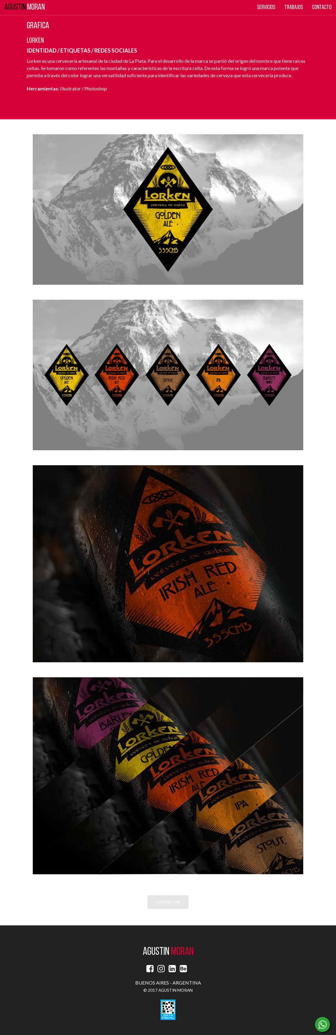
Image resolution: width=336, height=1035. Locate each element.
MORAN (25, 7)
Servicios (266, 8)
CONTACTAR (168, 902)
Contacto (321, 8)
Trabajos (293, 8)
